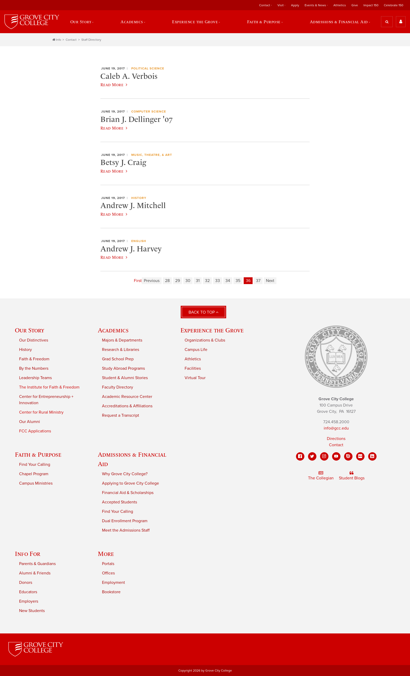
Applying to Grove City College (130, 483)
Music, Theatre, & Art (151, 155)
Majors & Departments (122, 340)
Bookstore (111, 592)
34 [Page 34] (227, 280)
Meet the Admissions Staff (126, 530)
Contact (264, 5)
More (106, 553)
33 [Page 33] (217, 280)
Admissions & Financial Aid (339, 21)
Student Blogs (352, 476)
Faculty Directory (117, 387)
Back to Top (203, 312)
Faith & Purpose (264, 21)
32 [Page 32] (207, 280)
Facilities (193, 368)
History (138, 198)
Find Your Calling (34, 464)
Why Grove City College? (124, 474)
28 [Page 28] (167, 280)
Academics (132, 21)
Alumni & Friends (34, 573)
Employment (113, 582)
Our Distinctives (33, 340)
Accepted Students (119, 502)
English (138, 241)
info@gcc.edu (336, 428)
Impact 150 (370, 5)
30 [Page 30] (187, 280)
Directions (336, 438)
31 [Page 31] (198, 280)
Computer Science (148, 111)
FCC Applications (35, 431)
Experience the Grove (195, 21)
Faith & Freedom (34, 359)
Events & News (315, 5)
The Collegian (321, 476)
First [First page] (138, 280)
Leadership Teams (35, 377)
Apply (295, 5)
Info (56, 40)
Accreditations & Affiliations (127, 406)
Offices (108, 573)
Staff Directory (91, 40)
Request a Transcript (120, 415)
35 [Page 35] (238, 280)
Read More (113, 84)
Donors (25, 582)
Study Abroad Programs (123, 368)
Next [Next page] (270, 280)
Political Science (147, 68)
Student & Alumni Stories (125, 377)
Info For (27, 553)
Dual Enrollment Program (124, 521)
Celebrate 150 (393, 5)
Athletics (339, 5)
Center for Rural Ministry (41, 412)
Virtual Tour (195, 377)
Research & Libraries (120, 349)
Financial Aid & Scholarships (127, 492)
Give (354, 5)
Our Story (81, 21)
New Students (32, 610)
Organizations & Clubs (205, 340)
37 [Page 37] (258, 280)
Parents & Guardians (37, 563)
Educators (28, 592)
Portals (108, 563)
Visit (280, 5)
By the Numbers (33, 368)
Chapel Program (33, 474)
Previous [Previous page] (152, 280)
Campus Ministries (36, 483)
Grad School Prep (118, 359)
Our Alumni (29, 421)
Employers (28, 601)
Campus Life (196, 349)
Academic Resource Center (127, 396)
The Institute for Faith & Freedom (49, 387)
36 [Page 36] (248, 280)
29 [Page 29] (177, 280)
